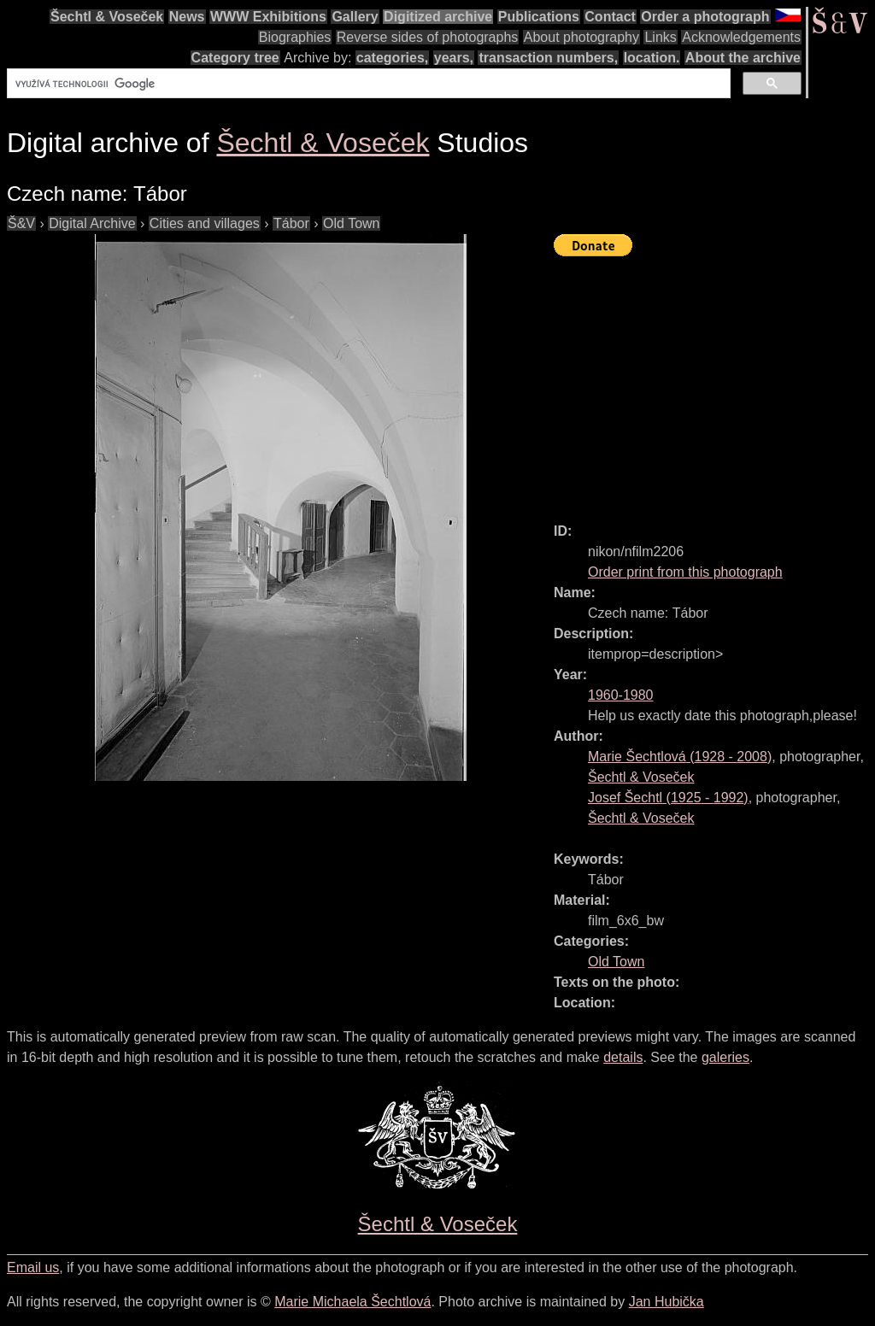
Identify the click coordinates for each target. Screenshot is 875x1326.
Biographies (295, 37)
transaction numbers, (548, 57)
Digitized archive (438, 16)
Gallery (355, 16)
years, (453, 57)
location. (652, 57)
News (187, 16)
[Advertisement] (714, 382)
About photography (581, 37)
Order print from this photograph (685, 572)
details (623, 1057)
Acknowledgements (741, 37)
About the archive (743, 57)
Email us (33, 1267)
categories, (392, 57)
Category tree (235, 57)
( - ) (680, 756)
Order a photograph (705, 16)
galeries (725, 1057)
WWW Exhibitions (268, 16)
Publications (538, 16)
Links (660, 37)
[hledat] (367, 83)
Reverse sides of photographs (428, 37)
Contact (610, 16)
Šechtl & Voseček (106, 16)
